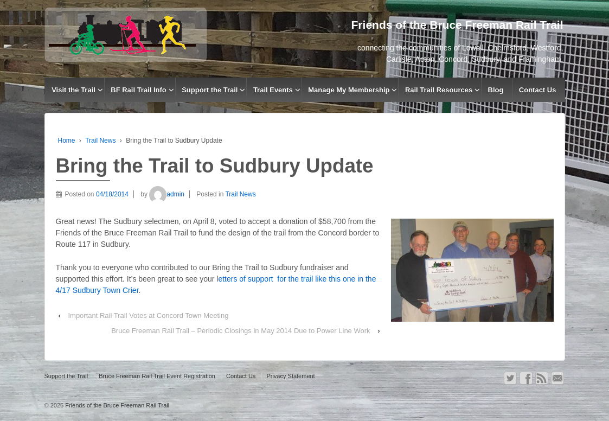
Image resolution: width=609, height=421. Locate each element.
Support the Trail (210, 90)
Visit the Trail (73, 90)
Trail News (100, 140)
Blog (496, 90)
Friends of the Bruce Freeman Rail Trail (116, 405)
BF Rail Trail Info (138, 90)
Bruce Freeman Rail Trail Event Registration (157, 376)
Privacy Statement (290, 376)
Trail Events (273, 90)
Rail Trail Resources (438, 90)
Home (66, 140)
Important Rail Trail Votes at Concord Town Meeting (148, 315)
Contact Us (537, 90)
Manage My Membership (348, 90)
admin (166, 194)
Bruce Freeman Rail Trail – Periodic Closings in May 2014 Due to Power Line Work (240, 331)
